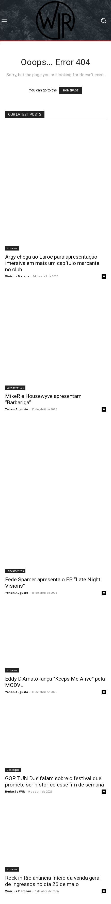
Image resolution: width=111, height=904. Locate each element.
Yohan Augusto (16, 409)
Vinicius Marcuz (17, 276)
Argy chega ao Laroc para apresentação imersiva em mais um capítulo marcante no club (52, 263)
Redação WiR (15, 791)
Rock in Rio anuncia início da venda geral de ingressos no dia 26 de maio (53, 881)
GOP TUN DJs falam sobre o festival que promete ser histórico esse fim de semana (54, 781)
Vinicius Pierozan (18, 891)
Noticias (12, 248)
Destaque (13, 770)
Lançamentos (15, 387)
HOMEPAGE (70, 90)
